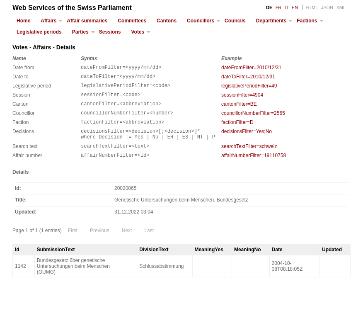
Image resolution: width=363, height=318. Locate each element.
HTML (311, 7)
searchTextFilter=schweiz (249, 157)
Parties (80, 32)
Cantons (167, 21)
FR (279, 7)
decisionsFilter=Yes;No (246, 140)
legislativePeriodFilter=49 (249, 88)
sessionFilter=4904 (242, 99)
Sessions (110, 32)
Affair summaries (87, 21)
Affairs (48, 21)
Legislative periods (39, 32)
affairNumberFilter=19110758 (253, 168)
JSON (327, 7)
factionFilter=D (237, 130)
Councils (235, 21)
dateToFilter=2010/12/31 (248, 78)
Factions (307, 21)
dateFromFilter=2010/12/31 (251, 67)
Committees (132, 21)
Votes (137, 32)
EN (295, 7)
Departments (271, 21)
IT (287, 7)
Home (23, 21)
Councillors (200, 21)
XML (341, 7)
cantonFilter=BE (239, 109)
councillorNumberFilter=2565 (253, 119)
